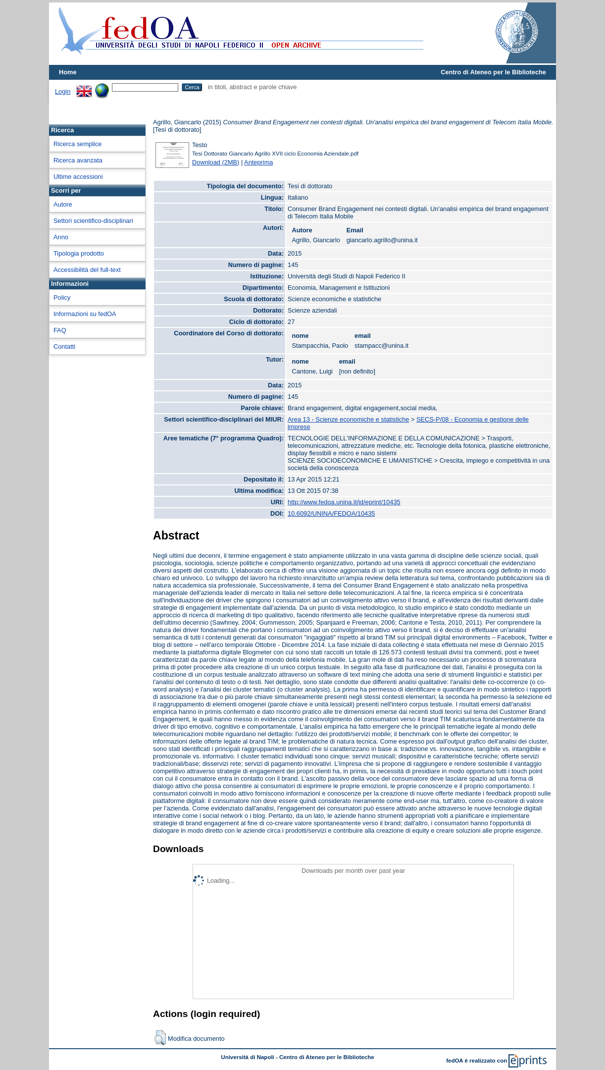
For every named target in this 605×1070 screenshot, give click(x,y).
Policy (61, 297)
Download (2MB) (215, 162)
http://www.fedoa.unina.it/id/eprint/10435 (344, 502)
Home (68, 72)
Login (62, 91)
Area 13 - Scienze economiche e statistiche (348, 419)
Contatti (64, 346)
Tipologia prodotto (78, 253)
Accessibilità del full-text (87, 269)
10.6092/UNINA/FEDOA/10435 (331, 513)
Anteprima (258, 162)
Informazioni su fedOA (84, 314)
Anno (60, 237)
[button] (160, 1037)
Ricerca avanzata (77, 160)
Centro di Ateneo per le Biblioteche (493, 72)
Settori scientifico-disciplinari (93, 220)
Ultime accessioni (78, 176)
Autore (62, 204)
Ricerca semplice (77, 144)
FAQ (59, 330)
